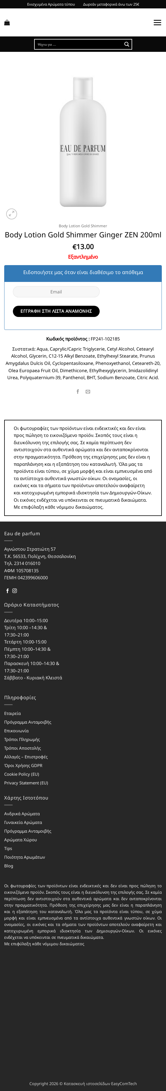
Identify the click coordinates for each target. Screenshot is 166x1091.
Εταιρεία (12, 713)
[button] (7, 22)
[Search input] (79, 44)
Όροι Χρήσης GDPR (23, 765)
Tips (8, 848)
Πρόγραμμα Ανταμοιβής (27, 722)
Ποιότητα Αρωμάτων (24, 857)
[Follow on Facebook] (7, 591)
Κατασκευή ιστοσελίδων (87, 1083)
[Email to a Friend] (88, 392)
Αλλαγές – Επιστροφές (26, 756)
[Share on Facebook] (78, 392)
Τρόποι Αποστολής (22, 748)
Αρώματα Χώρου (20, 839)
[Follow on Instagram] (14, 591)
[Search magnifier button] (127, 44)
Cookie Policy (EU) (21, 774)
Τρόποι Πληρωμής (22, 739)
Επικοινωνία (16, 730)
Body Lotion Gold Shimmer (83, 225)
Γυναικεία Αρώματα (23, 822)
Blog (8, 865)
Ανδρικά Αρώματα (22, 813)
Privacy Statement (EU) (26, 783)
